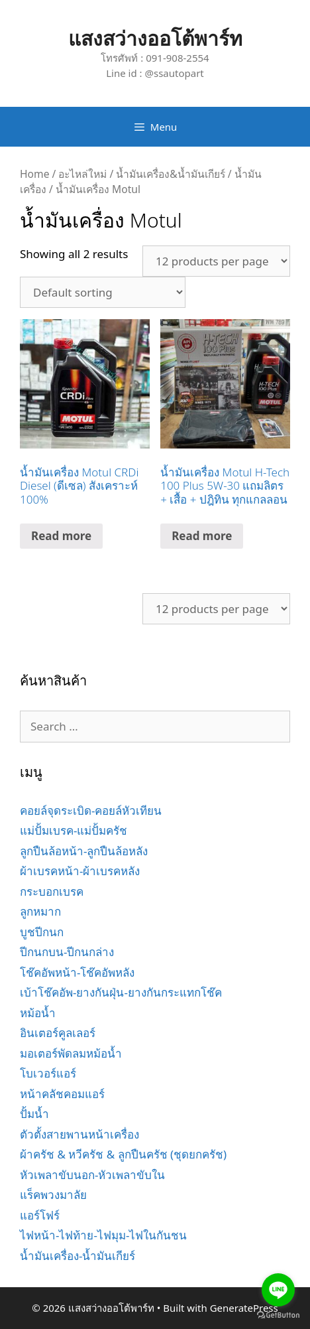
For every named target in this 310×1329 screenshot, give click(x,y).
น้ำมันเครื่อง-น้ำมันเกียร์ (77, 1255)
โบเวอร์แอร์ (48, 1073)
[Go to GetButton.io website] (278, 1315)
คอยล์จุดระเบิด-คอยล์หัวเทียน (91, 810)
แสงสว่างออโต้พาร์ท (155, 38)
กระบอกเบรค (51, 891)
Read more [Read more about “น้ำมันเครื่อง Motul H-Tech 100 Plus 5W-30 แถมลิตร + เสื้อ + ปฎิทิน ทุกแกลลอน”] (202, 535)
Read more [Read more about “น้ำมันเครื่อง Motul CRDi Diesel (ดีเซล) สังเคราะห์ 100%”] (61, 535)
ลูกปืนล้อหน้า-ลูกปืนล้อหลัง (84, 851)
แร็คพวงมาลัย (53, 1194)
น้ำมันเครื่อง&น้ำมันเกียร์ (170, 174)
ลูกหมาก (40, 911)
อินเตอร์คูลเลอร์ (57, 1032)
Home (34, 174)
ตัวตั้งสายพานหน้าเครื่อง (79, 1134)
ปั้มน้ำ (34, 1113)
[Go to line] (278, 1289)
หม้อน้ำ (38, 1012)
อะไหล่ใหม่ (82, 174)
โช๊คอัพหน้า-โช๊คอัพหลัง (77, 972)
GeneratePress (244, 1307)
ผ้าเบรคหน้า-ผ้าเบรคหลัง (80, 870)
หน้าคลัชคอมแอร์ (62, 1093)
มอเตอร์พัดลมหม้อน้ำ (71, 1053)
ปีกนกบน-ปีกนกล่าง (67, 951)
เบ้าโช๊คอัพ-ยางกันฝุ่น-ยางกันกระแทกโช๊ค (121, 992)
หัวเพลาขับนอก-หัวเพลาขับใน (92, 1174)
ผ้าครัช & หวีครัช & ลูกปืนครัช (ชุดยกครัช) (123, 1154)
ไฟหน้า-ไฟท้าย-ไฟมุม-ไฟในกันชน (103, 1235)
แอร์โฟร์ (40, 1215)
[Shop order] (102, 292)
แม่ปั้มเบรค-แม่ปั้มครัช (73, 830)
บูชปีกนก (42, 932)
